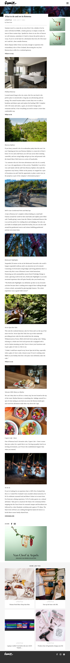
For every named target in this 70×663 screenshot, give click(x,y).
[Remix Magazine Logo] (10, 3)
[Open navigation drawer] (67, 3)
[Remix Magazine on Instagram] (60, 654)
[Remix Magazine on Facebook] (57, 654)
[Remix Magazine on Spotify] (64, 654)
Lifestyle (8, 20)
